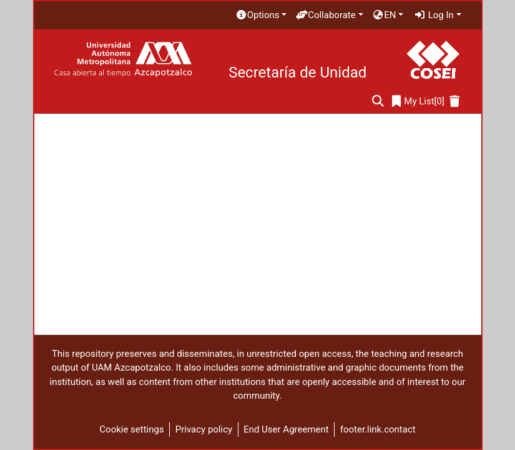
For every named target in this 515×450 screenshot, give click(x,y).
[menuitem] (261, 15)
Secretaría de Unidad (297, 72)
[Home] (122, 59)
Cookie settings (131, 429)
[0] (418, 101)
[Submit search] (378, 101)
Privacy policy (203, 429)
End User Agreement (286, 429)
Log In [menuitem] (434, 15)
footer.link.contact (378, 429)
